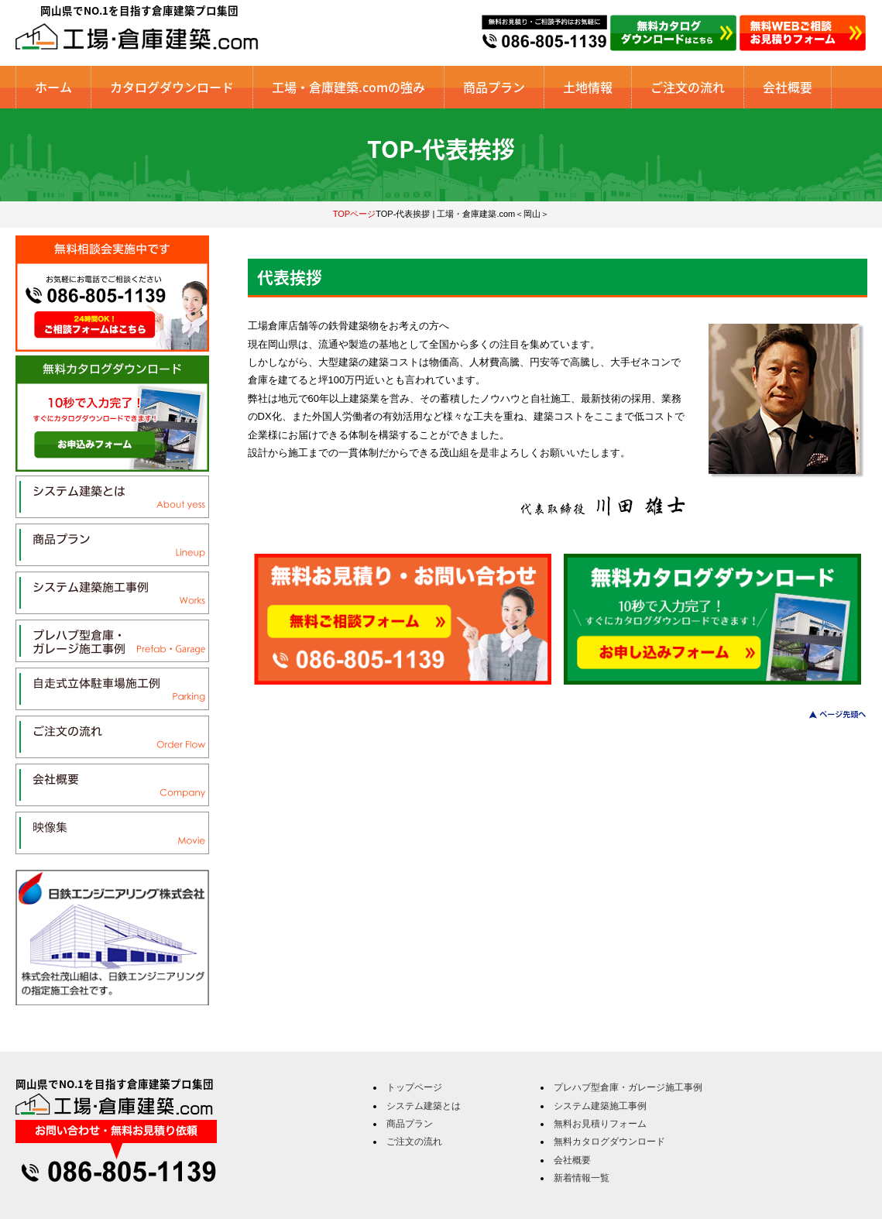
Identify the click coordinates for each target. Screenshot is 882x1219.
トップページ (414, 1087)
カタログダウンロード (172, 86)
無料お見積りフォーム (600, 1123)
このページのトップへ (828, 714)
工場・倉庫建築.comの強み (348, 86)
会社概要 (787, 86)
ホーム (53, 86)
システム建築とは (423, 1106)
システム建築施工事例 (600, 1106)
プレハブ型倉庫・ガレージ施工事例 (628, 1087)
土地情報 (588, 86)
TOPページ (354, 213)
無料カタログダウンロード (609, 1141)
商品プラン (494, 86)
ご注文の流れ (687, 86)
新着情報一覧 (581, 1178)
